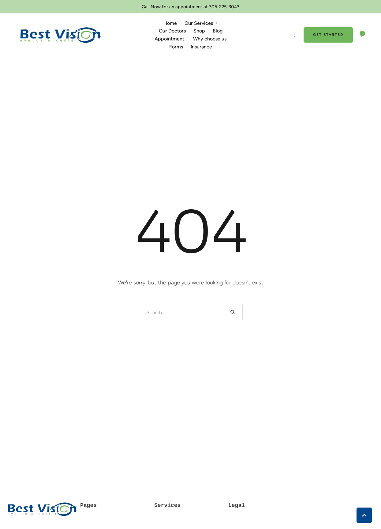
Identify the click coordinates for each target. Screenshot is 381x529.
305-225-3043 (224, 7)
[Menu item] (170, 23)
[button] (216, 23)
